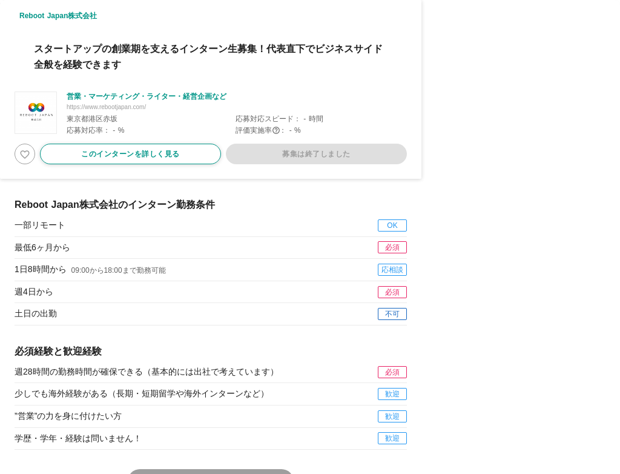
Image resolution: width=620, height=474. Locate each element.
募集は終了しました (316, 154)
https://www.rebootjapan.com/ (106, 107)
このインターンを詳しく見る (130, 154)
